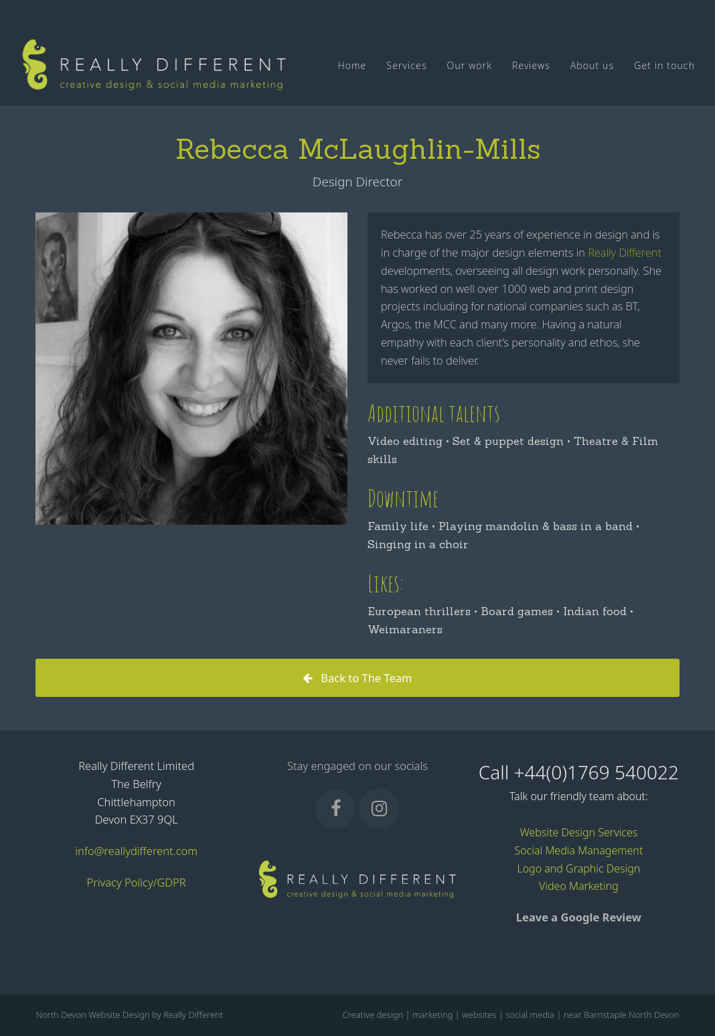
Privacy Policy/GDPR (135, 882)
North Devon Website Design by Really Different (129, 1015)
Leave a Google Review (578, 917)
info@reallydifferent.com (136, 850)
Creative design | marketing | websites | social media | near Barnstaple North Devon (510, 1015)
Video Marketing (579, 886)
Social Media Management (578, 850)
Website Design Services (578, 832)
